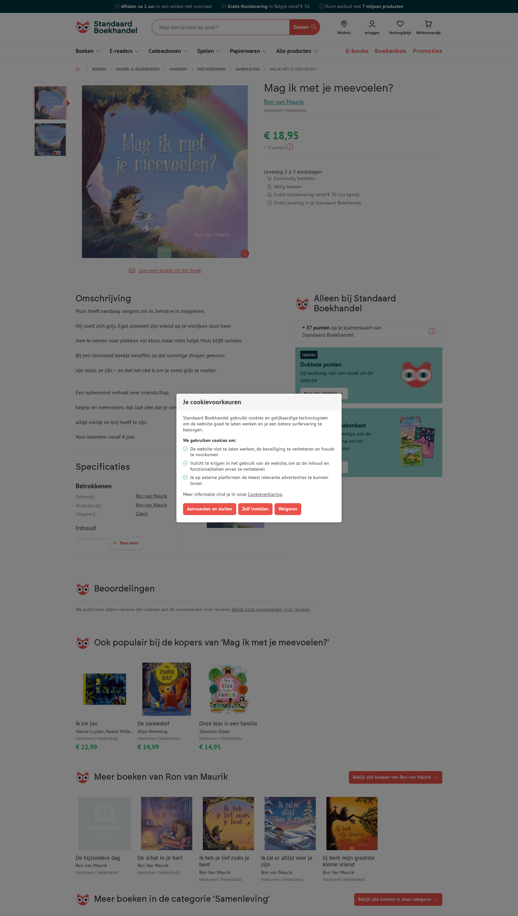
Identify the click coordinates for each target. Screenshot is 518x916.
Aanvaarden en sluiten (209, 509)
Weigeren (287, 509)
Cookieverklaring (265, 494)
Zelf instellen (255, 509)
